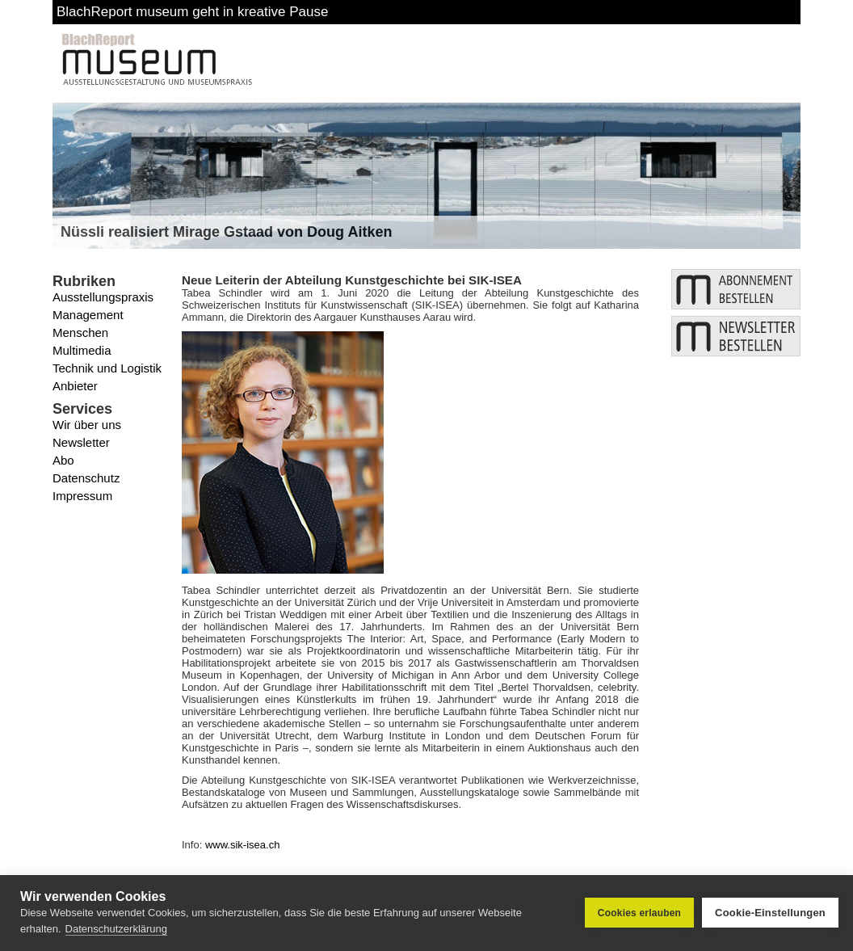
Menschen (80, 332)
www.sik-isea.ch (242, 845)
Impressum (82, 496)
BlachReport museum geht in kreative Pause (192, 11)
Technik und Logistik (107, 368)
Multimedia (82, 350)
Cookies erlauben (639, 913)
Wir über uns (87, 424)
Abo (63, 460)
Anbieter (75, 386)
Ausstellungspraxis (103, 297)
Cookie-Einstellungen (770, 913)
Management (88, 315)
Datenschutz (86, 478)
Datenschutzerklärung (116, 929)
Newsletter (81, 442)
